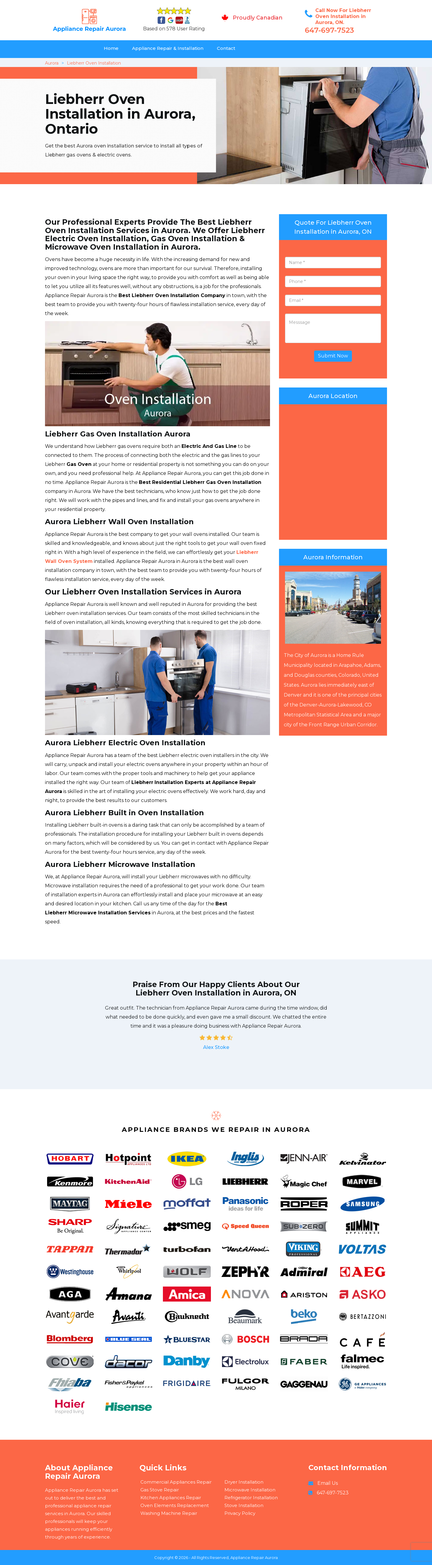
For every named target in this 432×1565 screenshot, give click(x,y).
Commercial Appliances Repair (176, 1482)
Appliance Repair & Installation (167, 48)
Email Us (327, 1483)
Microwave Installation (249, 1490)
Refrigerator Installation (251, 1497)
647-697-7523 (329, 30)
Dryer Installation (243, 1482)
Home (111, 48)
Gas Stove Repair (159, 1490)
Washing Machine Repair (168, 1513)
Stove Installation (243, 1505)
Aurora (51, 63)
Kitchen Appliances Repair (170, 1497)
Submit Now (333, 356)
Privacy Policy (239, 1513)
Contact (226, 48)
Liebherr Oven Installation (94, 63)
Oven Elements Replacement (174, 1505)
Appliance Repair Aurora (254, 1557)
